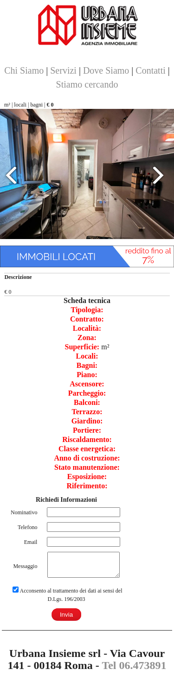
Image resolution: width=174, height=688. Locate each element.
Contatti (150, 70)
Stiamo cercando (87, 84)
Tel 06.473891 (134, 665)
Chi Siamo (24, 70)
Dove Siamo (106, 70)
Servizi (63, 70)
